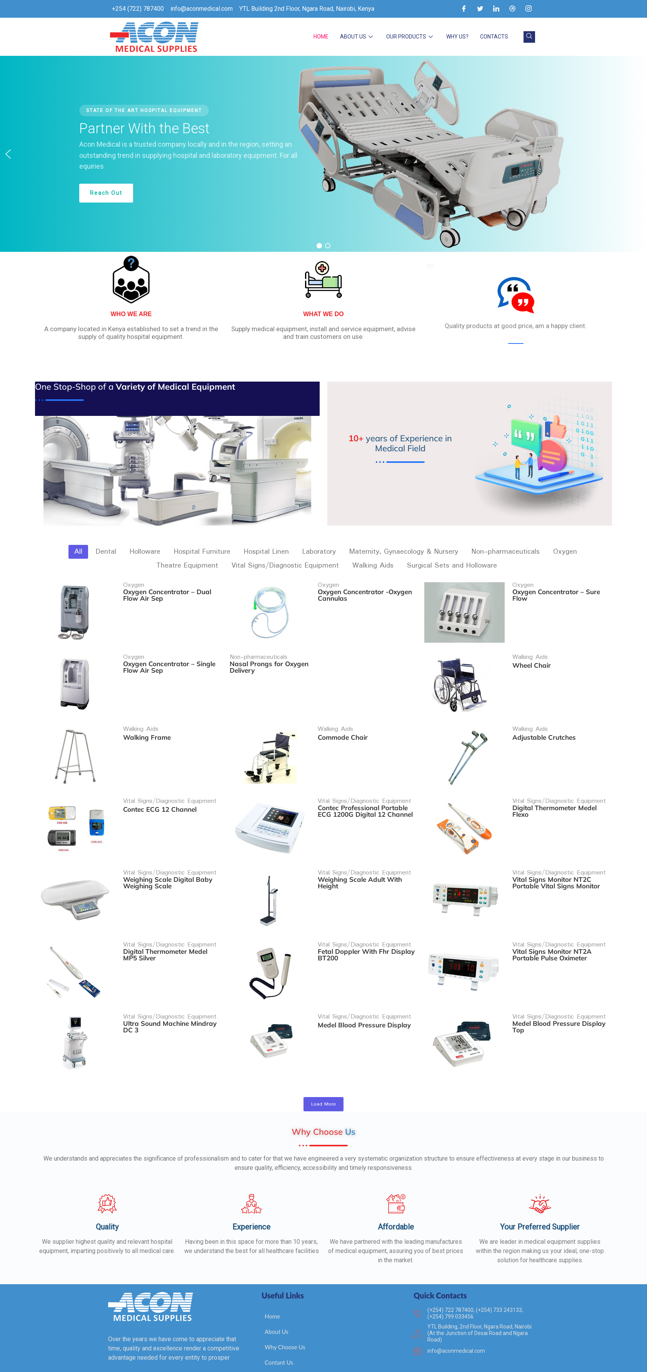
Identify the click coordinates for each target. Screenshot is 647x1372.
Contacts (494, 37)
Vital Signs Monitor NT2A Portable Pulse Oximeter (552, 917)
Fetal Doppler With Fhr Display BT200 (366, 917)
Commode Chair (343, 722)
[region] (323, 154)
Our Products (410, 37)
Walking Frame (147, 722)
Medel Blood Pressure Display (364, 980)
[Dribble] (512, 9)
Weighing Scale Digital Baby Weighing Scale (167, 852)
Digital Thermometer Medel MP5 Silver (165, 917)
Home (321, 37)
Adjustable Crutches (545, 722)
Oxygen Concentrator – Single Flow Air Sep (169, 659)
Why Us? (457, 37)
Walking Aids (531, 650)
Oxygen (133, 585)
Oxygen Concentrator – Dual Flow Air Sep (167, 594)
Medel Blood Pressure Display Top (559, 981)
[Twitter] (480, 9)
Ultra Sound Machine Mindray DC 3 (170, 981)
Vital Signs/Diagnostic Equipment (170, 779)
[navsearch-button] (529, 37)
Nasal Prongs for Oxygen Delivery (269, 659)
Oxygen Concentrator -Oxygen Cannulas (365, 594)
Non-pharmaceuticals (259, 650)
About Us (357, 37)
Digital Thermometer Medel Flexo (555, 788)
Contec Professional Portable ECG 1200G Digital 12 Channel (365, 788)
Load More (323, 1104)
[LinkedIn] (496, 9)
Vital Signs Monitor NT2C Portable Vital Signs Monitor (557, 852)
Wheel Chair (532, 658)
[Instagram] (528, 9)
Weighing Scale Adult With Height (360, 852)
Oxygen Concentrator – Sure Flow (557, 594)
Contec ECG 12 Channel (160, 786)
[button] (8, 154)
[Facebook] (464, 9)
